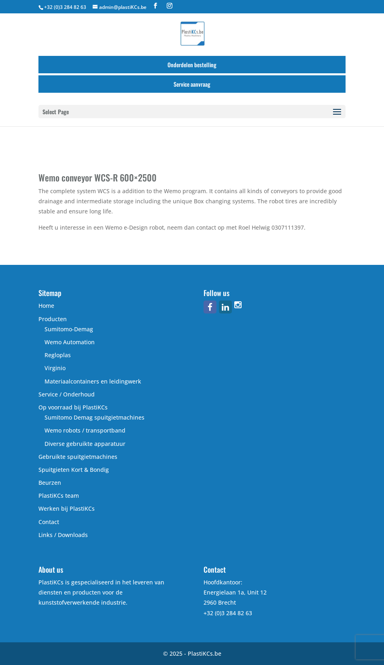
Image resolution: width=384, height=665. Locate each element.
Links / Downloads (63, 535)
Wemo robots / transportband (85, 430)
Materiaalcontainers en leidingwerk (93, 381)
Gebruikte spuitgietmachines (77, 456)
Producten (52, 319)
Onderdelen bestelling (192, 64)
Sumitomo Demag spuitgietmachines (94, 417)
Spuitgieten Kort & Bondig (73, 469)
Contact (48, 522)
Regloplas (58, 355)
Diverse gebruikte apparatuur (85, 444)
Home (46, 305)
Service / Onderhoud (66, 394)
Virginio (55, 368)
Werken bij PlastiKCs (66, 508)
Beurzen (49, 482)
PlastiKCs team (58, 495)
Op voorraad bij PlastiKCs (73, 407)
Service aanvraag (192, 84)
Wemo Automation (70, 342)
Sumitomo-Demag (69, 329)
